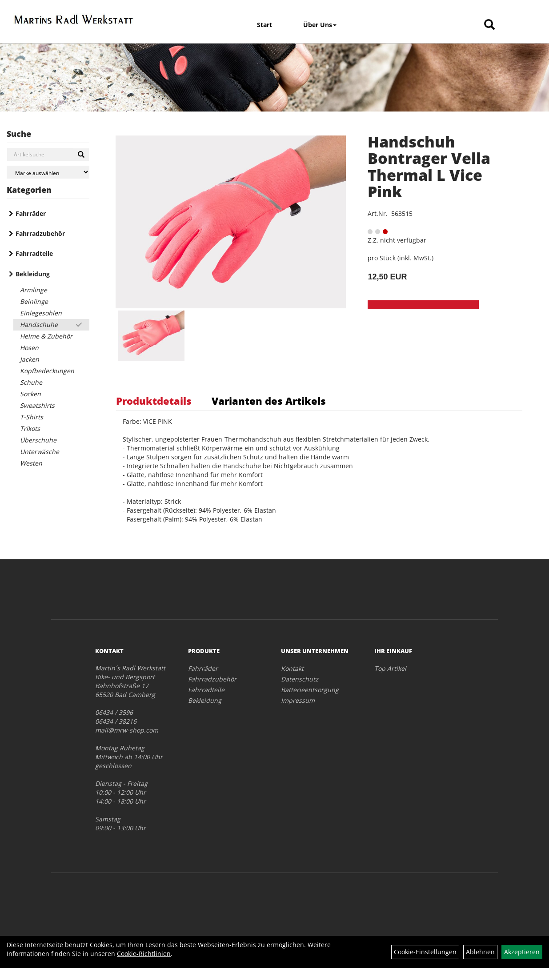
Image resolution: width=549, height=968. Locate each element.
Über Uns (320, 24)
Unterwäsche (39, 451)
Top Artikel (390, 668)
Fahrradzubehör (40, 233)
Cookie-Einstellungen (425, 952)
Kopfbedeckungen (47, 370)
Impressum (298, 700)
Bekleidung (33, 274)
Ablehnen (480, 952)
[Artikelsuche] (489, 25)
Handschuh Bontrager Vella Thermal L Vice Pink (429, 166)
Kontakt (292, 668)
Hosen (29, 347)
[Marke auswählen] (48, 172)
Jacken (29, 359)
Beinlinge (34, 301)
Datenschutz (299, 679)
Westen (31, 463)
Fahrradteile (34, 253)
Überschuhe (38, 440)
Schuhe (31, 382)
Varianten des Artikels (269, 400)
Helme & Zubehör (46, 336)
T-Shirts (31, 417)
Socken (30, 394)
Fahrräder (31, 213)
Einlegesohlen (41, 313)
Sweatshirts (37, 405)
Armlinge (33, 290)
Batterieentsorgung (310, 689)
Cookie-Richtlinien (144, 953)
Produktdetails (154, 400)
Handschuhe (39, 324)
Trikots (30, 428)
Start (264, 24)
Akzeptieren (522, 952)
